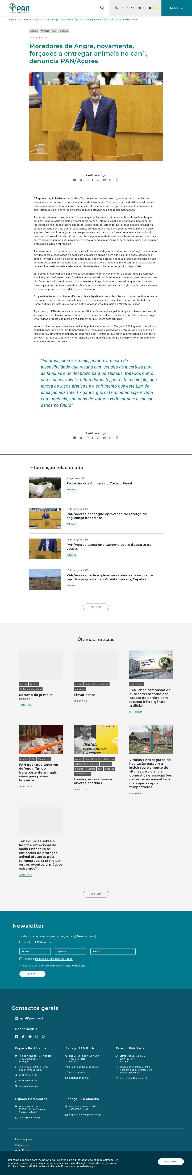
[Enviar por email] (110, 174)
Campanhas (136, 672)
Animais (49, 31)
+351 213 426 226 (28, 1065)
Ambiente (81, 677)
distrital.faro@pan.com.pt (134, 1067)
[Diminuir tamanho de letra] (123, 8)
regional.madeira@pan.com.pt (86, 1104)
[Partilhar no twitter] (81, 174)
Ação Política (24, 1139)
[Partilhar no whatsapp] (87, 174)
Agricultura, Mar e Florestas (100, 746)
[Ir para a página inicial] (19, 7)
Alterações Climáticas (97, 672)
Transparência (83, 760)
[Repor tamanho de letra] (127, 8)
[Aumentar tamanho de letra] (132, 8)
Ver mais (74, 484)
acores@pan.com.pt (30, 1107)
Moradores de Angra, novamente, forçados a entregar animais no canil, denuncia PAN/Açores (87, 19)
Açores (38, 31)
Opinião (36, 672)
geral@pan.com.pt (32, 1008)
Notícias (30, 19)
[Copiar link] (117, 175)
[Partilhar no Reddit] (104, 174)
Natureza (80, 755)
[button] (176, 8)
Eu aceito (170, 1161)
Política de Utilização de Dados (55, 948)
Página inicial (16, 19)
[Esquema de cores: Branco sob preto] (150, 8)
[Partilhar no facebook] (75, 174)
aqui (93, 1166)
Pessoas (67, 31)
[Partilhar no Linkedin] (98, 174)
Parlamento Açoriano (33, 677)
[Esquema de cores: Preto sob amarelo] (155, 8)
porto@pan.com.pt (80, 1067)
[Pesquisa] (102, 8)
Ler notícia (27, 693)
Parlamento (47, 746)
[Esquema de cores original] (139, 8)
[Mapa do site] (116, 7)
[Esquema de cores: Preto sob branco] (144, 8)
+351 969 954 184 (28, 1070)
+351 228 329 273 (79, 1062)
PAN (58, 31)
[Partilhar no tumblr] (92, 174)
